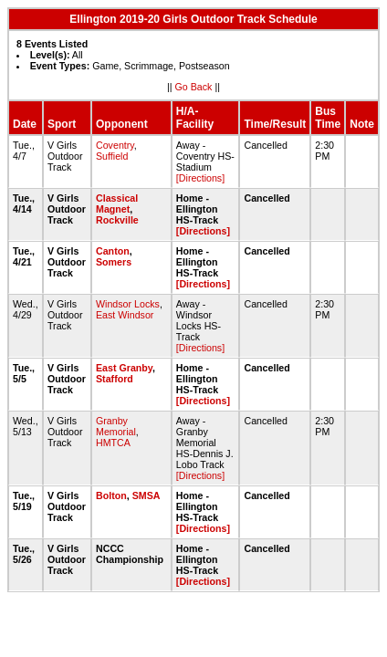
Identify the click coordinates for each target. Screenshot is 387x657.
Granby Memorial (116, 426)
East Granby (124, 367)
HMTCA (113, 442)
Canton (113, 250)
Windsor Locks (128, 303)
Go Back (194, 86)
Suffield (112, 156)
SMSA (146, 495)
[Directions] (200, 177)
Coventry (115, 145)
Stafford (114, 378)
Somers (113, 261)
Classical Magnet (117, 203)
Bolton (111, 495)
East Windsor (124, 314)
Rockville (117, 219)
